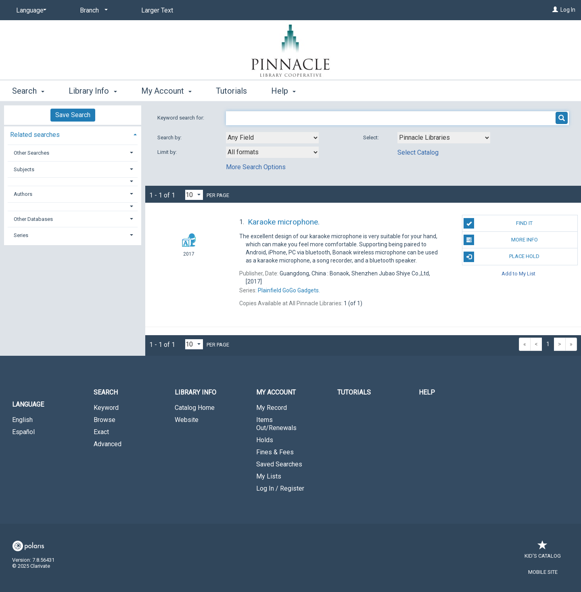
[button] (73, 181)
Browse (104, 420)
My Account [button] (166, 91)
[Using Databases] (443, 137)
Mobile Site (543, 572)
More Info (500, 240)
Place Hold (501, 257)
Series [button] (21, 235)
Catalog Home (195, 407)
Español (23, 432)
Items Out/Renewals (276, 424)
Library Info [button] (93, 91)
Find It (498, 223)
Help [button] (283, 91)
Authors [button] (23, 194)
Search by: (170, 137)
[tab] (72, 134)
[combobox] (272, 137)
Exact (101, 432)
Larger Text (157, 10)
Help (427, 392)
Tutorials (231, 91)
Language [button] (28, 404)
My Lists (268, 476)
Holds (264, 440)
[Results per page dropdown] (194, 195)
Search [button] (28, 91)
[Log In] (555, 9)
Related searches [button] (35, 135)
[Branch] (92, 10)
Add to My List (518, 274)
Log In (567, 9)
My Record (271, 407)
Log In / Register (280, 488)
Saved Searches (279, 464)
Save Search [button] (72, 115)
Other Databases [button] (33, 219)
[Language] (30, 10)
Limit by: (167, 152)
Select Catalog (418, 152)
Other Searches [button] (31, 153)
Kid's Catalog (543, 552)
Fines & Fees (275, 452)
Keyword (106, 407)
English (22, 420)
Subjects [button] (24, 169)
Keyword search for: (181, 118)
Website (187, 420)
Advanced (107, 444)
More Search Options (256, 167)
